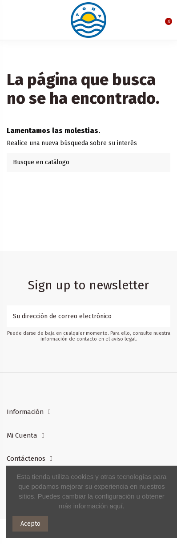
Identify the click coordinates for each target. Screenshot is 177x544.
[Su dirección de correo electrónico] (82, 316)
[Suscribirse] (164, 316)
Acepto (30, 524)
